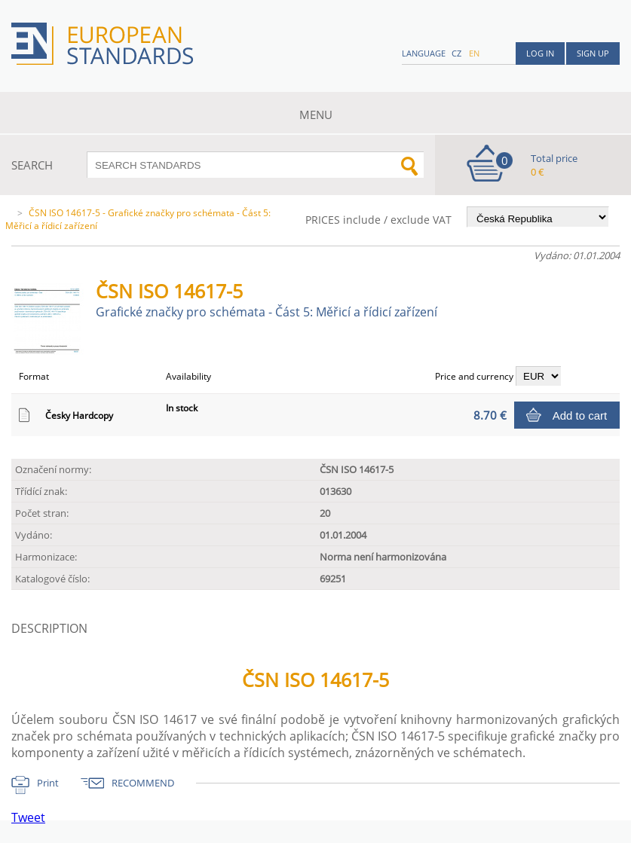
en (474, 53)
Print (48, 783)
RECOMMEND (143, 783)
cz (456, 53)
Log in (540, 53)
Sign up (593, 53)
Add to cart (580, 415)
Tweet (28, 817)
